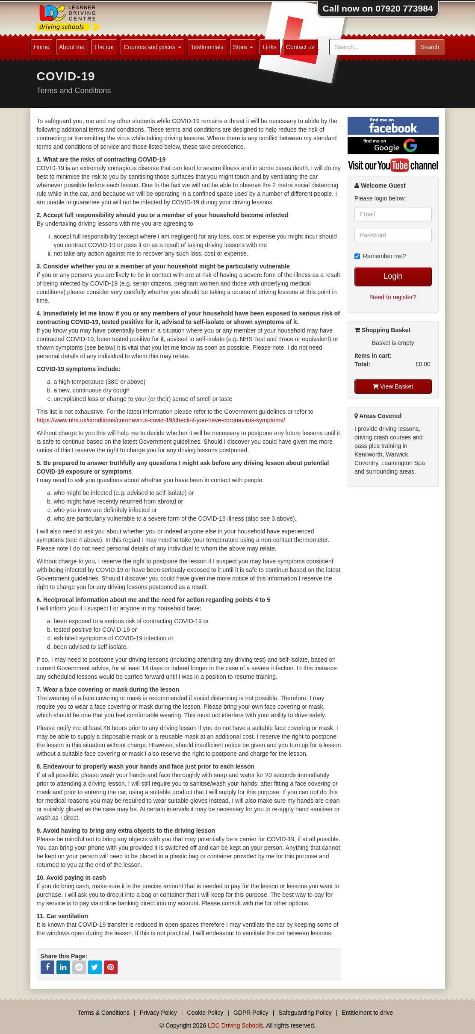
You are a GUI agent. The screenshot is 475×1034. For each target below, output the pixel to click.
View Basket (393, 386)
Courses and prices (152, 47)
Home (42, 47)
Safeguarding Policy (305, 1012)
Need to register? (393, 297)
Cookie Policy (205, 1012)
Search (429, 47)
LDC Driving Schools (235, 1025)
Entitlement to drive (367, 1012)
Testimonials (207, 47)
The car (104, 47)
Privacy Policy (158, 1012)
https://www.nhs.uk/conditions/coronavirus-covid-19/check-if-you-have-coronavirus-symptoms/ (161, 420)
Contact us (300, 47)
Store (243, 47)
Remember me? (380, 256)
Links (270, 47)
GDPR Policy (250, 1012)
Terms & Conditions (104, 1012)
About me (72, 47)
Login (393, 276)
